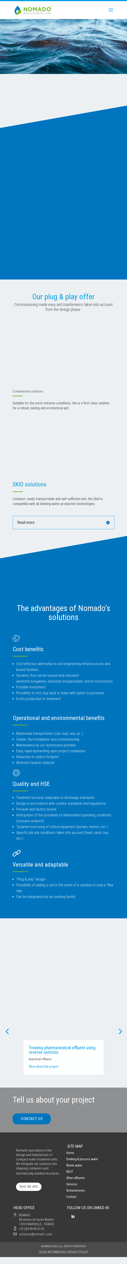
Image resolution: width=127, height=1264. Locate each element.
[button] (7, 1031)
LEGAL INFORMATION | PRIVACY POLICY (63, 1252)
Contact (71, 1197)
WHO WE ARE (28, 1187)
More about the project (65, 1066)
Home (70, 1153)
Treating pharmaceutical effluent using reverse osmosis (84, 1050)
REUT (69, 1171)
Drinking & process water (82, 1159)
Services (71, 1184)
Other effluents (75, 1178)
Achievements (75, 1190)
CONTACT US (32, 1118)
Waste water (74, 1165)
